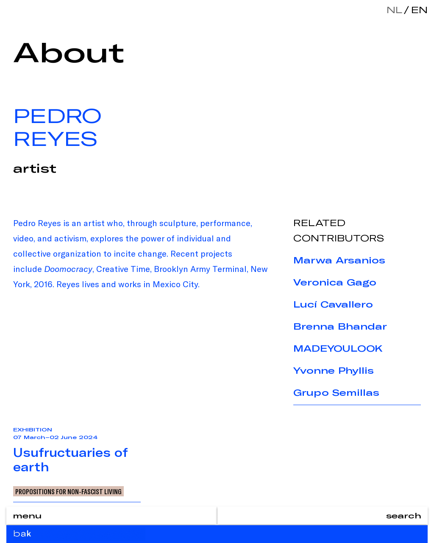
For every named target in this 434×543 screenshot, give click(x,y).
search (403, 515)
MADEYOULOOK (338, 348)
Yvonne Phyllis (333, 370)
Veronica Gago (334, 282)
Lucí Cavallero (333, 304)
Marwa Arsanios (339, 260)
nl (394, 9)
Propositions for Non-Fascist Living (68, 491)
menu (27, 515)
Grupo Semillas (336, 392)
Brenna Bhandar (340, 326)
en (417, 9)
